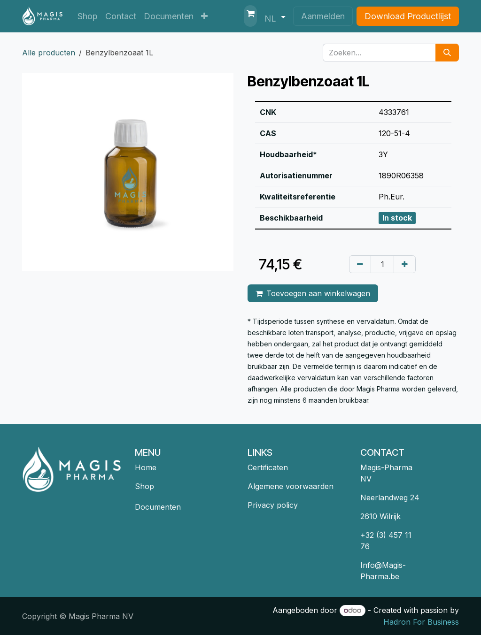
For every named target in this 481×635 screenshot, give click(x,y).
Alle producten (48, 52)
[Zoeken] (447, 52)
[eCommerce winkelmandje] (250, 16)
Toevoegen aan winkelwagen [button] (313, 293)
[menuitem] (87, 16)
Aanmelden (323, 16)
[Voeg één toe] (405, 264)
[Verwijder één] (360, 264)
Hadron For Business (421, 622)
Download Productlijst (408, 16)
